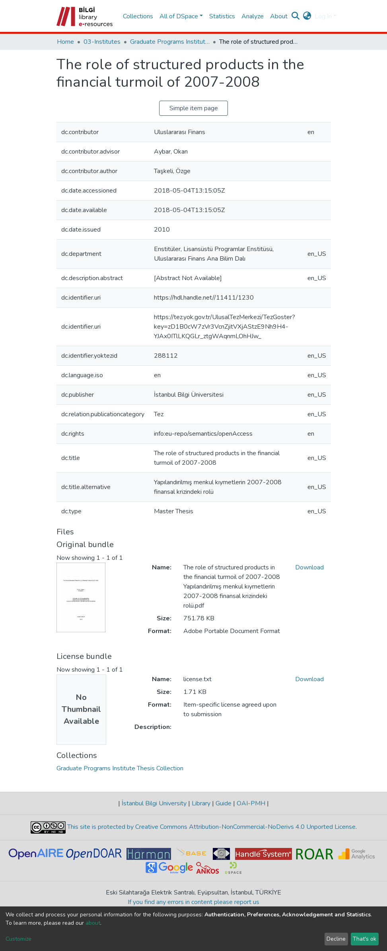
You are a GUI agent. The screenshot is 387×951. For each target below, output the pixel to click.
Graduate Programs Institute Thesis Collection (170, 41)
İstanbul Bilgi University (154, 803)
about (93, 923)
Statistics (222, 16)
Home (65, 41)
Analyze (252, 16)
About (279, 16)
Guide (223, 803)
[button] (307, 16)
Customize (18, 939)
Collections (138, 16)
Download (309, 567)
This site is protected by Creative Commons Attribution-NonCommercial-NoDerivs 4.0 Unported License (211, 826)
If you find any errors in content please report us (193, 902)
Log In (323, 16)
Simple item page (193, 108)
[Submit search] (296, 16)
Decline (336, 939)
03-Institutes (102, 41)
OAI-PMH (251, 803)
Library (201, 803)
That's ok (364, 939)
